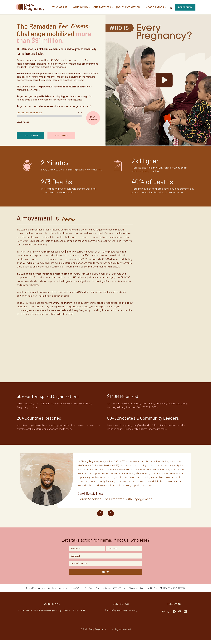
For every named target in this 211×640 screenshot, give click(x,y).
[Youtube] (180, 611)
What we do (81, 7)
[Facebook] (174, 611)
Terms (67, 610)
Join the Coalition (129, 7)
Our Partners (103, 7)
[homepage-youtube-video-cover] (158, 80)
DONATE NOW (185, 7)
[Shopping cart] (171, 7)
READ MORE (64, 135)
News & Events (156, 7)
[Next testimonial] (111, 513)
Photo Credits (79, 610)
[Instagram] (163, 611)
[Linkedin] (185, 611)
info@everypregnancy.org (124, 610)
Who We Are (60, 7)
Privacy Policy (25, 610)
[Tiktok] (168, 611)
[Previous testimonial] (100, 513)
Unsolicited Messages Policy (47, 610)
